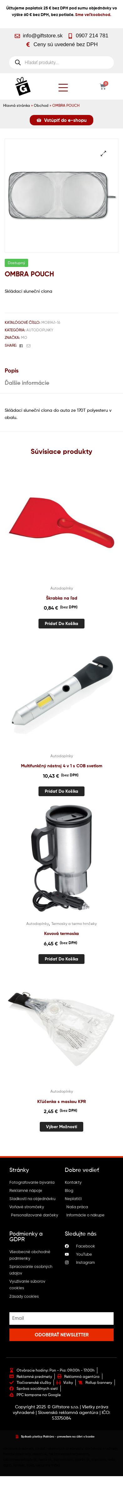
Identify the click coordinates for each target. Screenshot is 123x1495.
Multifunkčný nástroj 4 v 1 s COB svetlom (61, 766)
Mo (24, 337)
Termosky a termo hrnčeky (74, 923)
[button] (103, 153)
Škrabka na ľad (61, 598)
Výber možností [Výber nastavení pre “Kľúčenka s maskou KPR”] (61, 1126)
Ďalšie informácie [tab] (27, 382)
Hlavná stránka (16, 105)
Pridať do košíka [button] (61, 623)
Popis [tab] (11, 370)
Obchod (41, 105)
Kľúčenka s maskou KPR (61, 1101)
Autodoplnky (39, 330)
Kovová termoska (61, 933)
